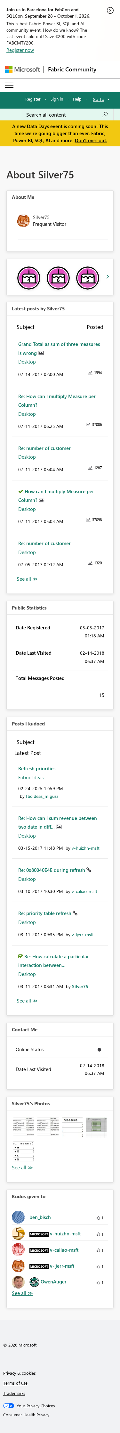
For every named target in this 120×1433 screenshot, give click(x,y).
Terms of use (15, 1383)
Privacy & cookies (19, 1373)
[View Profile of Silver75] (80, 986)
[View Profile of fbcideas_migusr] (42, 796)
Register (33, 99)
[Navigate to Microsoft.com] (22, 69)
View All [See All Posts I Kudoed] (27, 1000)
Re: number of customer (44, 448)
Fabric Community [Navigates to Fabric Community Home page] (72, 69)
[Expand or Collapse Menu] (9, 85)
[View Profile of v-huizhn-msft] (86, 848)
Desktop (27, 361)
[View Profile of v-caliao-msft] (84, 891)
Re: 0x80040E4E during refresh (52, 870)
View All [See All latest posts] (27, 579)
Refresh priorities (36, 768)
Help (77, 99)
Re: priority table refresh (45, 913)
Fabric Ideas (31, 777)
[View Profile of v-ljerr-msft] (83, 934)
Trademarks (14, 1393)
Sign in (57, 99)
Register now (20, 50)
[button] (23, 1127)
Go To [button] (98, 99)
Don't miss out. (91, 140)
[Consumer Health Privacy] (60, 1415)
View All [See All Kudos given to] (22, 1293)
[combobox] (67, 115)
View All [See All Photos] (22, 1167)
